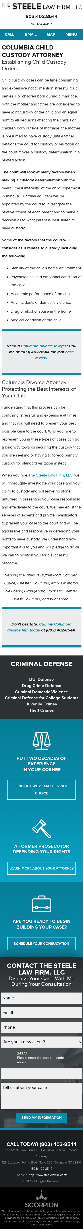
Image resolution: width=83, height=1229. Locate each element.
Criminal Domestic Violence (41, 692)
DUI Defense (41, 679)
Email (31, 34)
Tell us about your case (41, 1096)
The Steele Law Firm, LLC (50, 475)
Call (9, 34)
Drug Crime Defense (41, 685)
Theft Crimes (41, 710)
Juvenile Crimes (41, 704)
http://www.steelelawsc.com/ (48, 1175)
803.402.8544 (42, 17)
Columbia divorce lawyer (43, 345)
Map (51, 34)
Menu (71, 34)
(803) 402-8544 (58, 1144)
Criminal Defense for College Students (41, 698)
